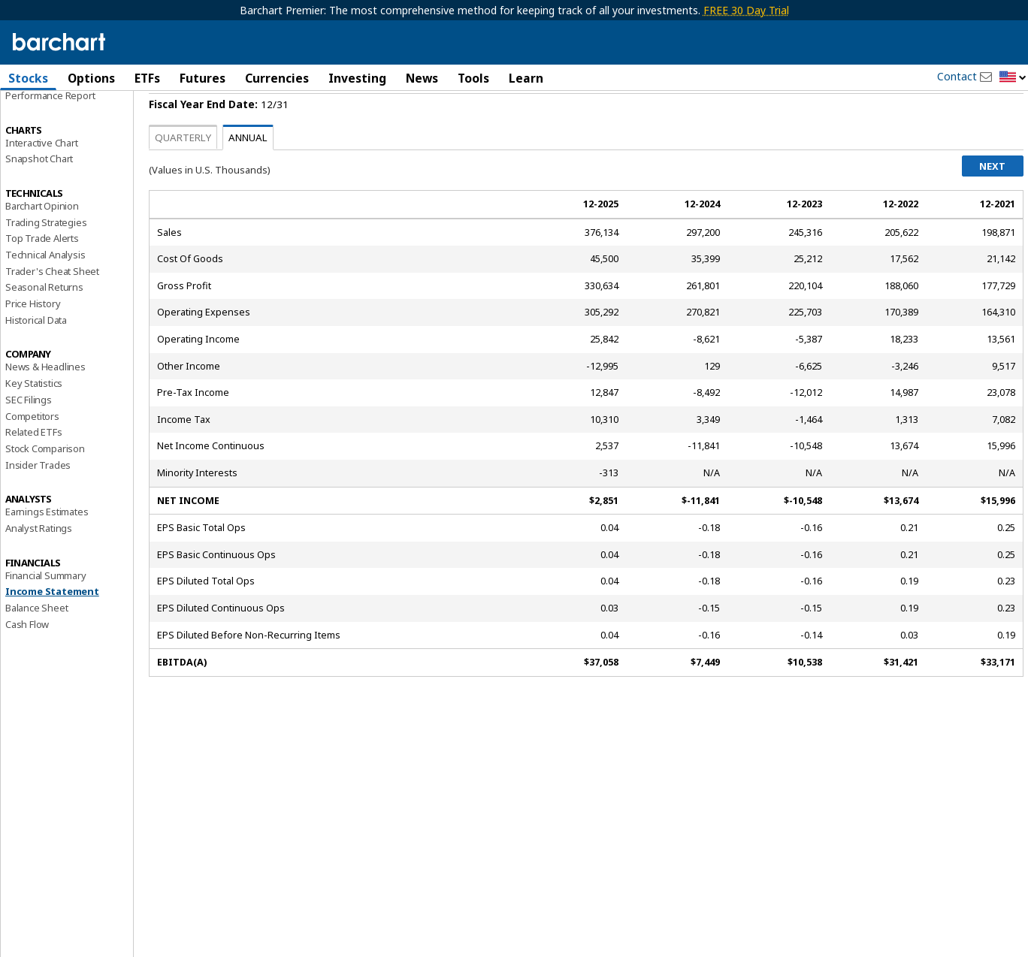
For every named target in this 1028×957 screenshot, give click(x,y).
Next (992, 205)
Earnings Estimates (46, 550)
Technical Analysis (45, 293)
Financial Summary (45, 613)
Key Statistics (33, 422)
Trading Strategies (45, 260)
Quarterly (183, 176)
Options (91, 78)
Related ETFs (33, 471)
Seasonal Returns (44, 326)
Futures (202, 78)
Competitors (32, 454)
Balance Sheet (36, 647)
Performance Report (50, 134)
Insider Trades (38, 503)
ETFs (147, 78)
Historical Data (36, 359)
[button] (1013, 77)
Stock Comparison (45, 487)
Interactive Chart (41, 181)
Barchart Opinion (42, 245)
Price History (32, 342)
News (422, 78)
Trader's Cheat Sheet (52, 310)
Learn (526, 78)
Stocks (28, 78)
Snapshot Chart (39, 197)
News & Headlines (45, 405)
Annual (248, 176)
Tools (473, 78)
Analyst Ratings (38, 567)
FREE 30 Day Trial (746, 10)
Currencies (277, 78)
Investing (357, 78)
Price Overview (38, 118)
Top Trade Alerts (42, 277)
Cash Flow (27, 663)
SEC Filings (28, 438)
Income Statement (52, 630)
